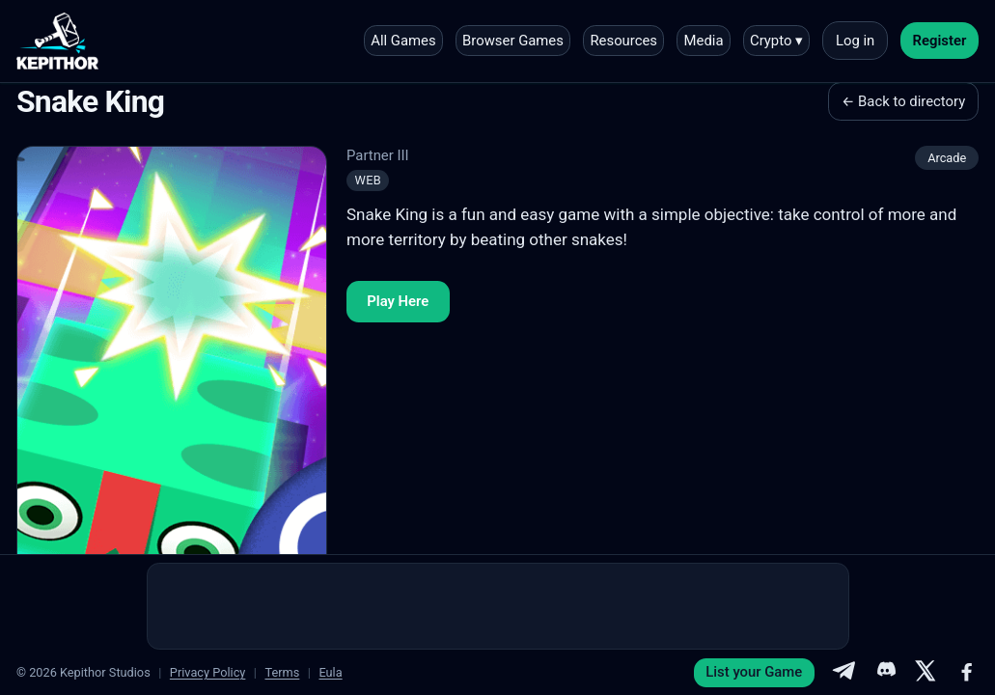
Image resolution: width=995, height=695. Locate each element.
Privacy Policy (208, 672)
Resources (623, 40)
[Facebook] (967, 672)
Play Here (397, 301)
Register (940, 40)
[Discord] (885, 672)
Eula (330, 672)
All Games (403, 40)
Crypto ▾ (776, 40)
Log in (855, 40)
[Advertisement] (498, 606)
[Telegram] (843, 672)
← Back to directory (903, 101)
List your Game (753, 672)
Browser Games (513, 40)
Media (704, 40)
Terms (281, 672)
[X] (925, 672)
